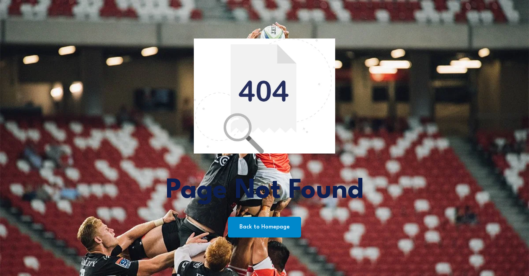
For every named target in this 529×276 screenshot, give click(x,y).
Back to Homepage (264, 227)
